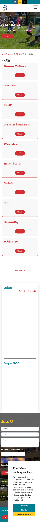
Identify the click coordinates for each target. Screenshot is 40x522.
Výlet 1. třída (10, 85)
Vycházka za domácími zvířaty (17, 124)
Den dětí (7, 105)
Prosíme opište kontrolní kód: (12, 450)
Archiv (10, 54)
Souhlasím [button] (24, 505)
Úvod (4, 54)
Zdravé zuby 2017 (11, 144)
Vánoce (7, 202)
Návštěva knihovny (12, 163)
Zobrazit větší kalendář (27, 291)
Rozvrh (7, 36)
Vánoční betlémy (11, 222)
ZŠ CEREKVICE (10, 25)
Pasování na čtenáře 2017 (15, 66)
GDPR (6, 517)
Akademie (8, 183)
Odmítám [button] (24, 510)
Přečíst (20, 75)
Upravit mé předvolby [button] (24, 514)
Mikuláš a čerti (10, 241)
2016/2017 (20, 54)
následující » (20, 270)
